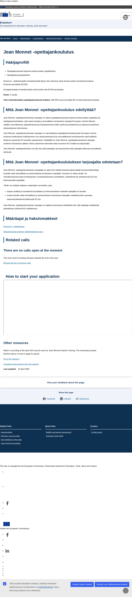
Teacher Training (70, 38)
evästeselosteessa (45, 587)
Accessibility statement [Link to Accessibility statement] (14, 472)
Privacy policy (11, 573)
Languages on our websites (16, 569)
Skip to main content (9, 1)
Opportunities (25, 38)
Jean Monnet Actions (54, 38)
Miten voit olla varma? (48, 7)
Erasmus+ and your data (10, 436)
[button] (49, 398)
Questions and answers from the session (21, 364)
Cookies (8, 571)
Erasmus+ (9, 459)
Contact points (96, 432)
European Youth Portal (54, 436)
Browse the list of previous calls (17, 263)
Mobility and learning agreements (58, 432)
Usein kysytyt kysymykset (10, 443)
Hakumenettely (6, 432)
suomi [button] (126, 15)
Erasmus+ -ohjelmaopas (14, 226)
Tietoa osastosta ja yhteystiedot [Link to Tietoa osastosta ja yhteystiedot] (18, 486)
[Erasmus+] (13, 14)
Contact (8, 562)
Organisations (38, 38)
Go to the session (11, 359)
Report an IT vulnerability (15, 566)
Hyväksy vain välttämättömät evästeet (112, 584)
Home (15, 38)
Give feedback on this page (11, 440)
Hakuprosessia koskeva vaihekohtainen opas (23, 232)
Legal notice (10, 575)
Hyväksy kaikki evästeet (82, 584)
